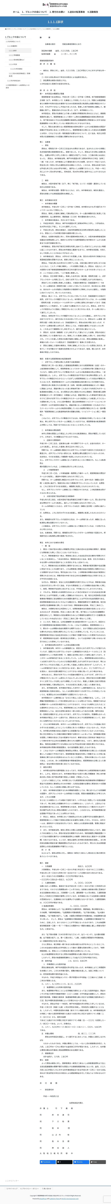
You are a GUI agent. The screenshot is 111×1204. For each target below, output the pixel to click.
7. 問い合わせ (46, 1188)
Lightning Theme (55, 1199)
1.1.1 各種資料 (12, 46)
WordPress (43, 1199)
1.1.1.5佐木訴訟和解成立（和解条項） (19, 74)
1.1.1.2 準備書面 (14, 55)
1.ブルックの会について (15, 36)
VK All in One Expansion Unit (69, 1199)
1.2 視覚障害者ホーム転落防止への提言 (17, 86)
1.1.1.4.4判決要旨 (16, 69)
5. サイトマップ (12, 1188)
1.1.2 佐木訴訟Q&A (13, 80)
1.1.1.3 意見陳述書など (16, 60)
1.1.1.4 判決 (13, 64)
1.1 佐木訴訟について (13, 41)
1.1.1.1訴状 (13, 50)
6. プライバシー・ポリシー (30, 1188)
